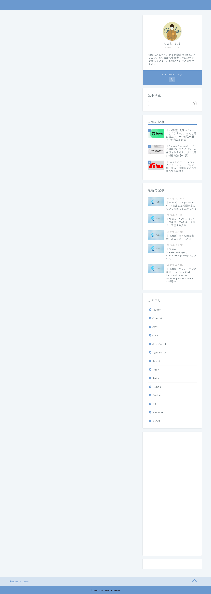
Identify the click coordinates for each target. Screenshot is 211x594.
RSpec (156, 387)
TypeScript (159, 352)
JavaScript (159, 344)
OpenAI (157, 318)
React (156, 361)
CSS (155, 335)
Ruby (155, 369)
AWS (155, 327)
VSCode (157, 412)
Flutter (156, 309)
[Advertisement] (172, 495)
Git (154, 404)
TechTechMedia (105, 5)
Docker (157, 395)
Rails (155, 378)
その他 (156, 421)
